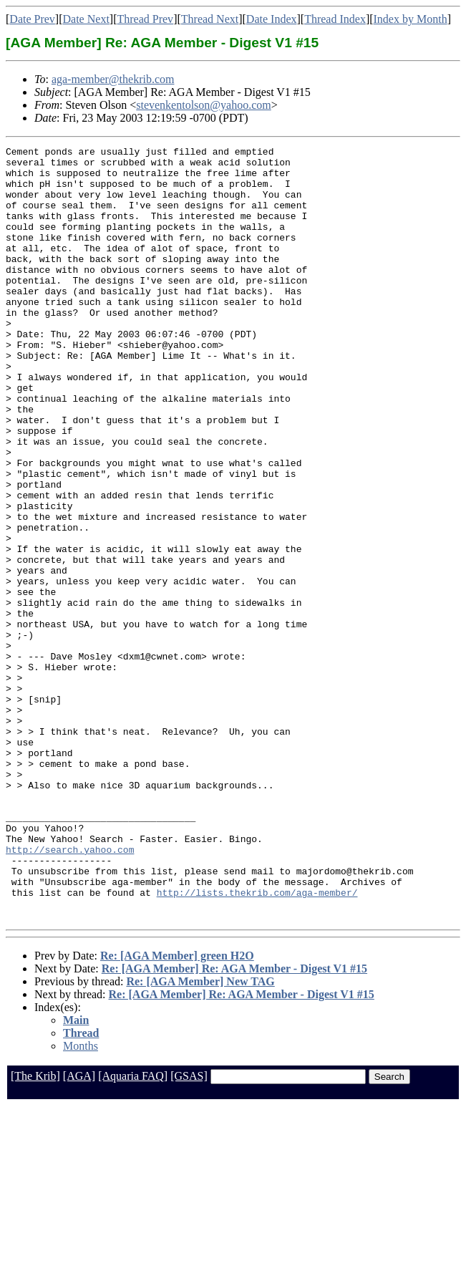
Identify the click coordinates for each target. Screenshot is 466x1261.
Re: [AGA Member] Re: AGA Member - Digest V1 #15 (234, 1123)
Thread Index (335, 19)
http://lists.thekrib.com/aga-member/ (257, 1042)
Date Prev (32, 19)
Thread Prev (145, 19)
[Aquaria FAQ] (133, 1230)
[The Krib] (35, 1230)
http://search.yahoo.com (70, 991)
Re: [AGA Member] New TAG (200, 1136)
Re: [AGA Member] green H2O (177, 1110)
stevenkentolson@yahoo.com (203, 105)
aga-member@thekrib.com (113, 79)
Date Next (86, 19)
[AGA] (79, 1230)
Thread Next (209, 19)
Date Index (271, 19)
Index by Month (410, 19)
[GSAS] (189, 1230)
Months (80, 1200)
